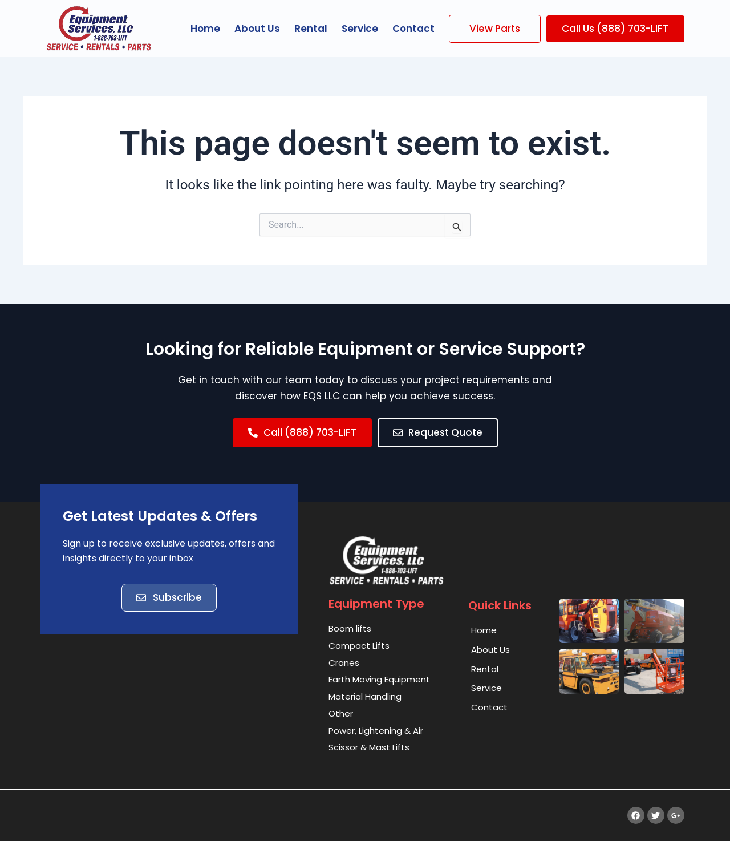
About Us (257, 28)
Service (360, 28)
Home (205, 28)
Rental (310, 28)
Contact (413, 28)
